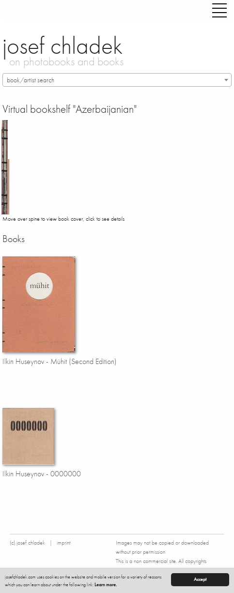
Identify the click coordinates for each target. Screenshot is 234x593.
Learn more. (105, 584)
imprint (63, 543)
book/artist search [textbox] (30, 80)
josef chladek (62, 45)
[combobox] (117, 80)
